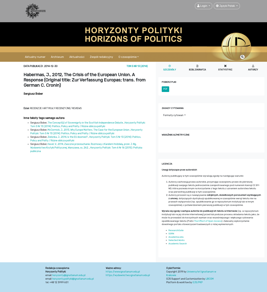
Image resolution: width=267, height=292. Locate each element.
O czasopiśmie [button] (127, 57)
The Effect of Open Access (208, 221)
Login (202, 5)
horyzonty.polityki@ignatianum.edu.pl (73, 278)
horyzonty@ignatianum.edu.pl (68, 275)
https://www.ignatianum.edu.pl (123, 271)
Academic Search (178, 243)
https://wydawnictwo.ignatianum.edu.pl (128, 275)
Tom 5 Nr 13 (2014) (137, 66)
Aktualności (76, 57)
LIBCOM (210, 278)
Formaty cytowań (173, 115)
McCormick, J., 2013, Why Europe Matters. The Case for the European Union (89, 129)
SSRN (171, 233)
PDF (165, 89)
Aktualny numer (35, 57)
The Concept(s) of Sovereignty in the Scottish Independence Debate (86, 122)
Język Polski (226, 5)
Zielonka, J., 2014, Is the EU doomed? (68, 137)
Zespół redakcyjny (101, 57)
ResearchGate (176, 230)
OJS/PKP (198, 282)
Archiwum (57, 57)
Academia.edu (176, 237)
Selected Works (177, 240)
